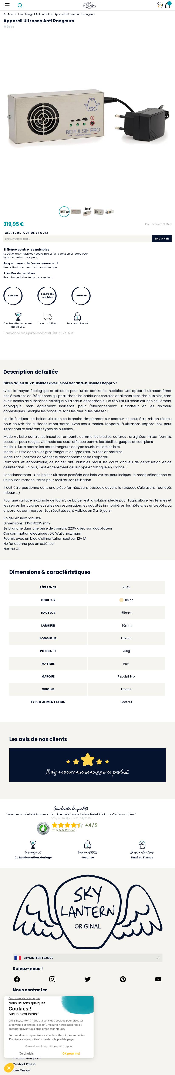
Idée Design (21, 1070)
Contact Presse (24, 1064)
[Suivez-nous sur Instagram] (52, 979)
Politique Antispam (26, 1058)
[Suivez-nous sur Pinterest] (123, 979)
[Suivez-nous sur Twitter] (87, 979)
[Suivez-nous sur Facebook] (17, 979)
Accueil (12, 14)
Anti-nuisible (44, 14)
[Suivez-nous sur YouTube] (158, 979)
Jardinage (26, 14)
